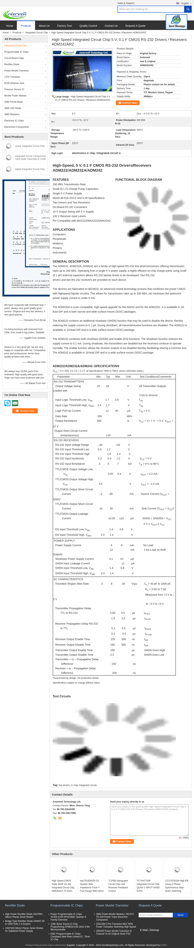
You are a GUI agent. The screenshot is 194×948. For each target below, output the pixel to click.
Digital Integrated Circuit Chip (30, 169)
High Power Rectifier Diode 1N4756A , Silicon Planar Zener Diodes (24, 915)
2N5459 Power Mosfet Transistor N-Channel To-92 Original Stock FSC (114, 932)
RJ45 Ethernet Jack (14, 83)
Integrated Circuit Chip (36, 32)
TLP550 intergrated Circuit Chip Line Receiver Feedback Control (118, 885)
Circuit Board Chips (14, 58)
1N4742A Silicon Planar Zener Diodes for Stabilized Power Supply (24, 929)
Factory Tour (64, 25)
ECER (163, 945)
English (186, 3)
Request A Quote (135, 25)
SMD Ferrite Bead (13, 102)
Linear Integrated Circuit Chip (30, 146)
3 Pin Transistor (12, 77)
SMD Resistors (12, 114)
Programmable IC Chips (16, 52)
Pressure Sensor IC (14, 89)
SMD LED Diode (12, 108)
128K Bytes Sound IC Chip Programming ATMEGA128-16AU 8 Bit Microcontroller (70, 927)
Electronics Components (16, 127)
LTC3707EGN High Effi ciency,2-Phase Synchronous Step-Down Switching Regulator (176, 887)
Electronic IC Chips (14, 120)
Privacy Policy (32, 945)
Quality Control (88, 25)
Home (9, 25)
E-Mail (144, 930)
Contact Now (129, 102)
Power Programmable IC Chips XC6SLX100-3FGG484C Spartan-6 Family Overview (68, 917)
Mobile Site (145, 934)
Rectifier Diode (11, 64)
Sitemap (154, 930)
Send (180, 915)
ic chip (74, 785)
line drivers (64, 785)
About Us (44, 25)
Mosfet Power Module (15, 95)
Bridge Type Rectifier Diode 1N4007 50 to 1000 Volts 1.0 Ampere (25, 922)
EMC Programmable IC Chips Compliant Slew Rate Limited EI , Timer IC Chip (70, 936)
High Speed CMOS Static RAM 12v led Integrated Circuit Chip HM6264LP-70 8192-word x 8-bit (63, 887)
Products (26, 25)
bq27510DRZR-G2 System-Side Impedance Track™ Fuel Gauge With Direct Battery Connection (92, 887)
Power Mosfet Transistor (16, 70)
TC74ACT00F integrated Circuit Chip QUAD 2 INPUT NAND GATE (148, 885)
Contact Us (111, 25)
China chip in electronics (53, 945)
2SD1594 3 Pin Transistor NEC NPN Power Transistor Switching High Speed (116, 925)
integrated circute (88, 785)
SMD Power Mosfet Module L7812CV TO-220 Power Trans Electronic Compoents (115, 917)
